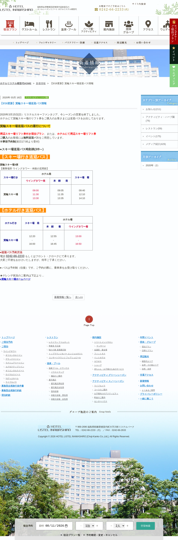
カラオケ (98, 361)
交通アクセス (146, 375)
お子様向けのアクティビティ (106, 394)
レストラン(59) (154, 128)
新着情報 (41, 83)
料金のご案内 (99, 397)
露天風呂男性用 (57, 384)
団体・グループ (148, 342)
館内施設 (109, 25)
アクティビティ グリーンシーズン (109, 375)
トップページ (8, 337)
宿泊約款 (5, 395)
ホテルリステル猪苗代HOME (15, 83)
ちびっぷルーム (12, 378)
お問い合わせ (146, 385)
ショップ (98, 365)
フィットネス (99, 354)
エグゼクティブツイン (15, 367)
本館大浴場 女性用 (59, 399)
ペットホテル (99, 358)
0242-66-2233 (15, 256)
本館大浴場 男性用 (59, 395)
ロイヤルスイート (13, 374)
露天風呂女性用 (57, 387)
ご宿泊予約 (7, 342)
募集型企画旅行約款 (11, 390)
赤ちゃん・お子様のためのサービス (109, 369)
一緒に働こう (146, 398)
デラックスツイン (13, 359)
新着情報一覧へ (62, 297)
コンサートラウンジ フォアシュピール (65, 358)
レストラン (49, 25)
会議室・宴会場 (100, 350)
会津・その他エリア (150, 365)
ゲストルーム (29, 25)
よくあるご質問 (148, 390)
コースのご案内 (100, 390)
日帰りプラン (147, 350)
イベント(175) (153, 136)
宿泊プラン (10, 25)
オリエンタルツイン (14, 355)
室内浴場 (54, 391)
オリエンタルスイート (15, 371)
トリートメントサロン (103, 342)
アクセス (148, 25)
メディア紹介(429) (156, 144)
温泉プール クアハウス (59, 368)
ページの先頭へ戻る (89, 321)
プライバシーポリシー (151, 394)
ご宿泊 (4, 346)
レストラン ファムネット (59, 342)
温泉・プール (68, 25)
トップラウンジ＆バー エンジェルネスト (66, 354)
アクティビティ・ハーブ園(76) (160, 119)
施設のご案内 (56, 376)
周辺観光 (144, 356)
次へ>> (79, 297)
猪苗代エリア (147, 361)
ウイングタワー (9, 351)
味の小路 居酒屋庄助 (57, 350)
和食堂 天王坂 (54, 346)
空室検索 (145, 525)
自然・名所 (146, 369)
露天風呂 (52, 380)
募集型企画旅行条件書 (12, 386)
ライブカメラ (11, 382)
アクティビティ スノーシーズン (108, 381)
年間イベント (146, 337)
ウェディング (168, 25)
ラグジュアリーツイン (15, 363)
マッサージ (101, 346)
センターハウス (100, 401)
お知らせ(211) (153, 109)
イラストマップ (57, 372)
